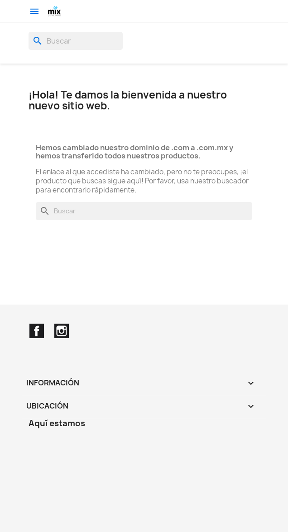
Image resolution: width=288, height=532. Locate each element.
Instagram (61, 331)
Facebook (36, 331)
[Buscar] (76, 41)
